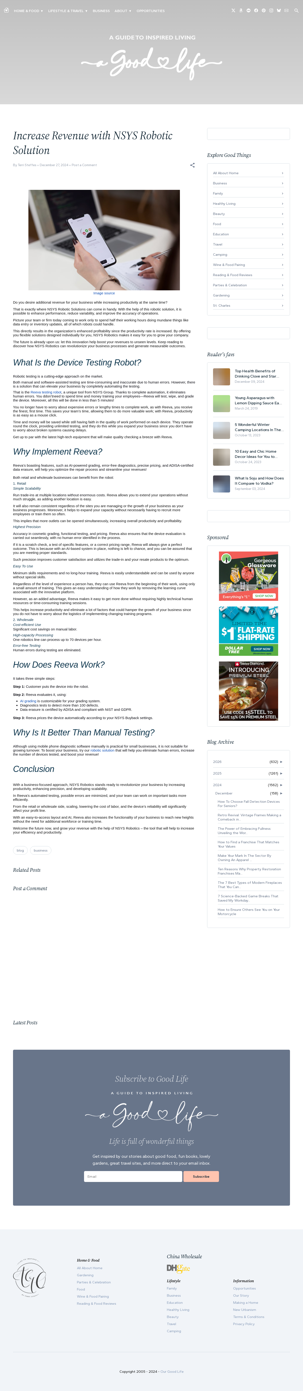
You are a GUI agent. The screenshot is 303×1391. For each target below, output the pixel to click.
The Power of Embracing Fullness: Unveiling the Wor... (244, 830)
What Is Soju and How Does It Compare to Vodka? (259, 481)
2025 (217, 773)
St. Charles (221, 305)
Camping (220, 254)
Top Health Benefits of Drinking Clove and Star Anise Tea (255, 374)
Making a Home (245, 1302)
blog (20, 850)
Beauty (219, 214)
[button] (192, 165)
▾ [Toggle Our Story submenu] (130, 11)
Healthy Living (224, 203)
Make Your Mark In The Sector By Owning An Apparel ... (244, 857)
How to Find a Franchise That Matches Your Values (248, 844)
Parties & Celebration (230, 285)
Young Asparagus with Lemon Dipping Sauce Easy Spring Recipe (259, 400)
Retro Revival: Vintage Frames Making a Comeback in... (249, 817)
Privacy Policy (244, 1324)
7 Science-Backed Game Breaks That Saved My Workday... (248, 898)
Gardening (221, 295)
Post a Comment (84, 165)
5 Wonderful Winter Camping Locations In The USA (258, 427)
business (41, 850)
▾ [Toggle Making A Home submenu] (42, 11)
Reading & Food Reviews (232, 275)
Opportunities (151, 11)
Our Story (241, 1295)
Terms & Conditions (248, 1317)
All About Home (226, 173)
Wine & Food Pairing (229, 265)
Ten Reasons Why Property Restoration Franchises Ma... (249, 871)
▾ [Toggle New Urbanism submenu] (86, 11)
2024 (217, 785)
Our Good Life (172, 1371)
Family (218, 193)
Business (101, 11)
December (223, 793)
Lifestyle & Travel (66, 11)
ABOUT (121, 11)
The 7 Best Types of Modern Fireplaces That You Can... (250, 884)
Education (221, 234)
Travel (217, 244)
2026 (217, 762)
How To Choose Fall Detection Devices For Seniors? (249, 803)
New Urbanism (244, 1310)
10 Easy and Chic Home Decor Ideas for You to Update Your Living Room (257, 454)
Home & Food (26, 11)
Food (217, 224)
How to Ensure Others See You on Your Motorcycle (249, 912)
